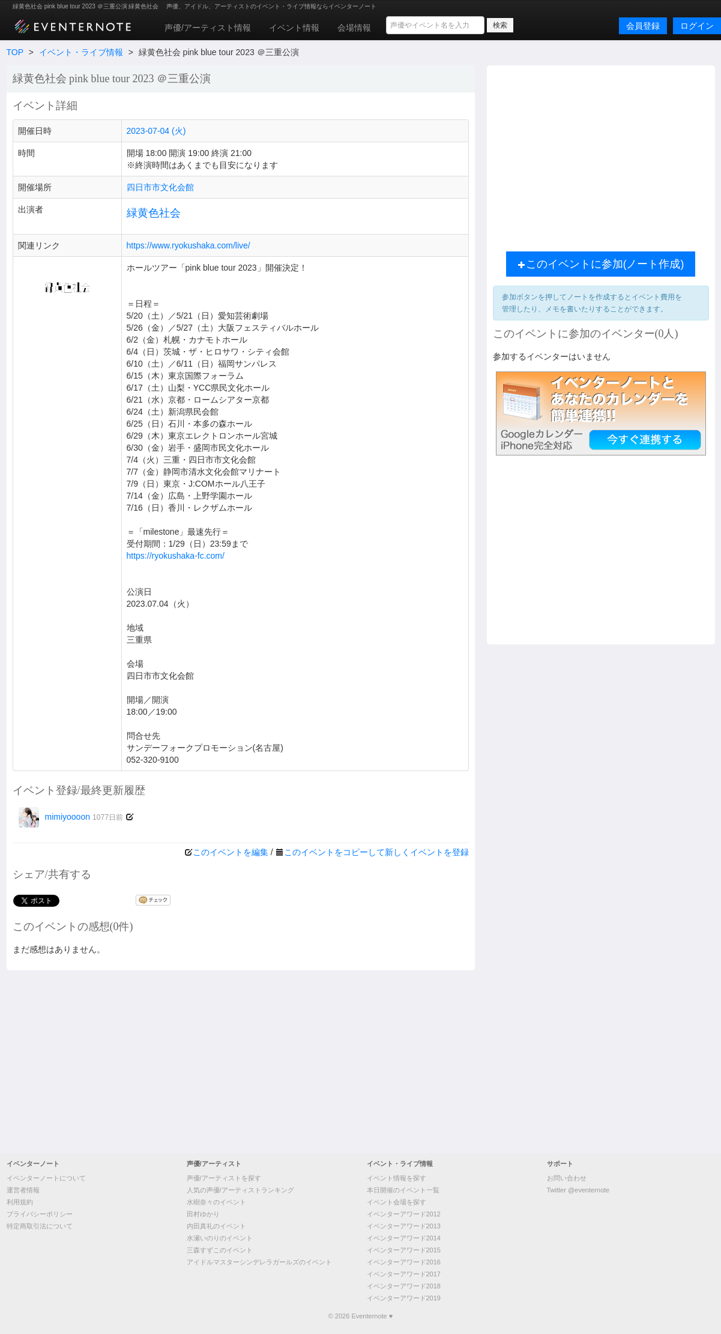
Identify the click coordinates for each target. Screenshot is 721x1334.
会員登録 (643, 26)
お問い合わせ (567, 1178)
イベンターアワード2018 (404, 1286)
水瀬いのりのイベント (220, 1238)
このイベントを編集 (230, 852)
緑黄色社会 (154, 213)
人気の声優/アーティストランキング (240, 1190)
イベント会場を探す (396, 1202)
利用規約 (20, 1202)
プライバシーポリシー (40, 1214)
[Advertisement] (360, 1060)
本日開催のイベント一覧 (403, 1190)
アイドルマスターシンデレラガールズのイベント (259, 1262)
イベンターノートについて (46, 1178)
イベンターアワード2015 (404, 1250)
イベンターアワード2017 (404, 1274)
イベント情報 (294, 27)
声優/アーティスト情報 (207, 27)
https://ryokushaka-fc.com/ (176, 555)
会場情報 (354, 27)
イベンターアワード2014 (404, 1238)
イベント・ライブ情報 (81, 52)
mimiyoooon (71, 817)
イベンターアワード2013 (404, 1226)
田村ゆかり (203, 1214)
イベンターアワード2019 (404, 1298)
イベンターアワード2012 (404, 1214)
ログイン (697, 26)
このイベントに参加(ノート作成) (600, 264)
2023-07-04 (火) (156, 131)
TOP (15, 52)
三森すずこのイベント (220, 1250)
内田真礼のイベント (216, 1226)
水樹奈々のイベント (216, 1202)
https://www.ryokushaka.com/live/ (188, 245)
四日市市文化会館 (160, 187)
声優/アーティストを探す (224, 1178)
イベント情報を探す (396, 1178)
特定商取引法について (40, 1226)
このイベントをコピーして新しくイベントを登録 (376, 852)
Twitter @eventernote (578, 1190)
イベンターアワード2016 (404, 1262)
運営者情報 (23, 1190)
